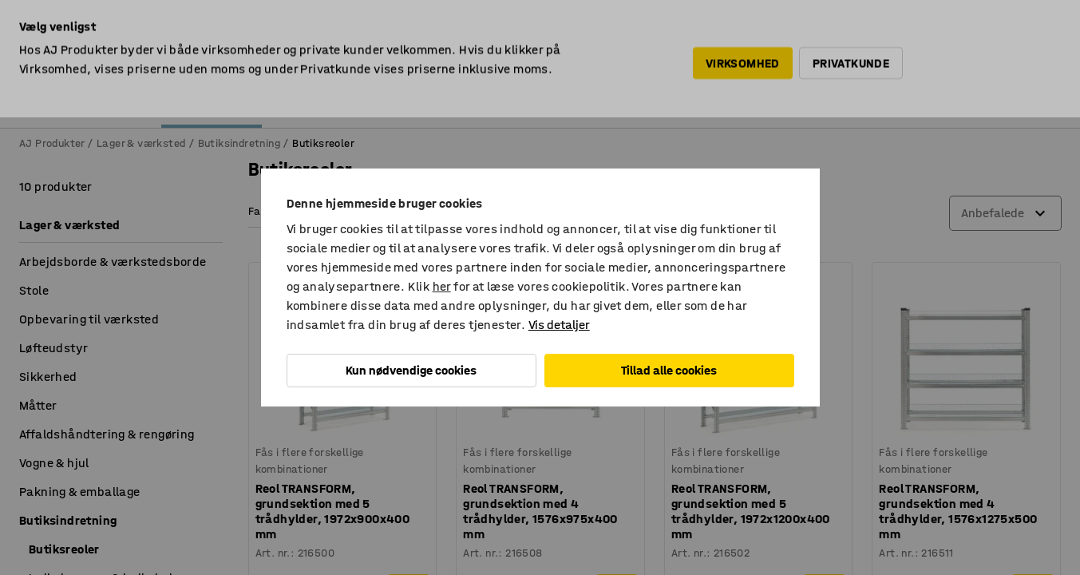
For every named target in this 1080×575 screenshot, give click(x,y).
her (442, 286)
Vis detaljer (559, 324)
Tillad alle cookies (669, 370)
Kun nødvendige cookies (411, 370)
